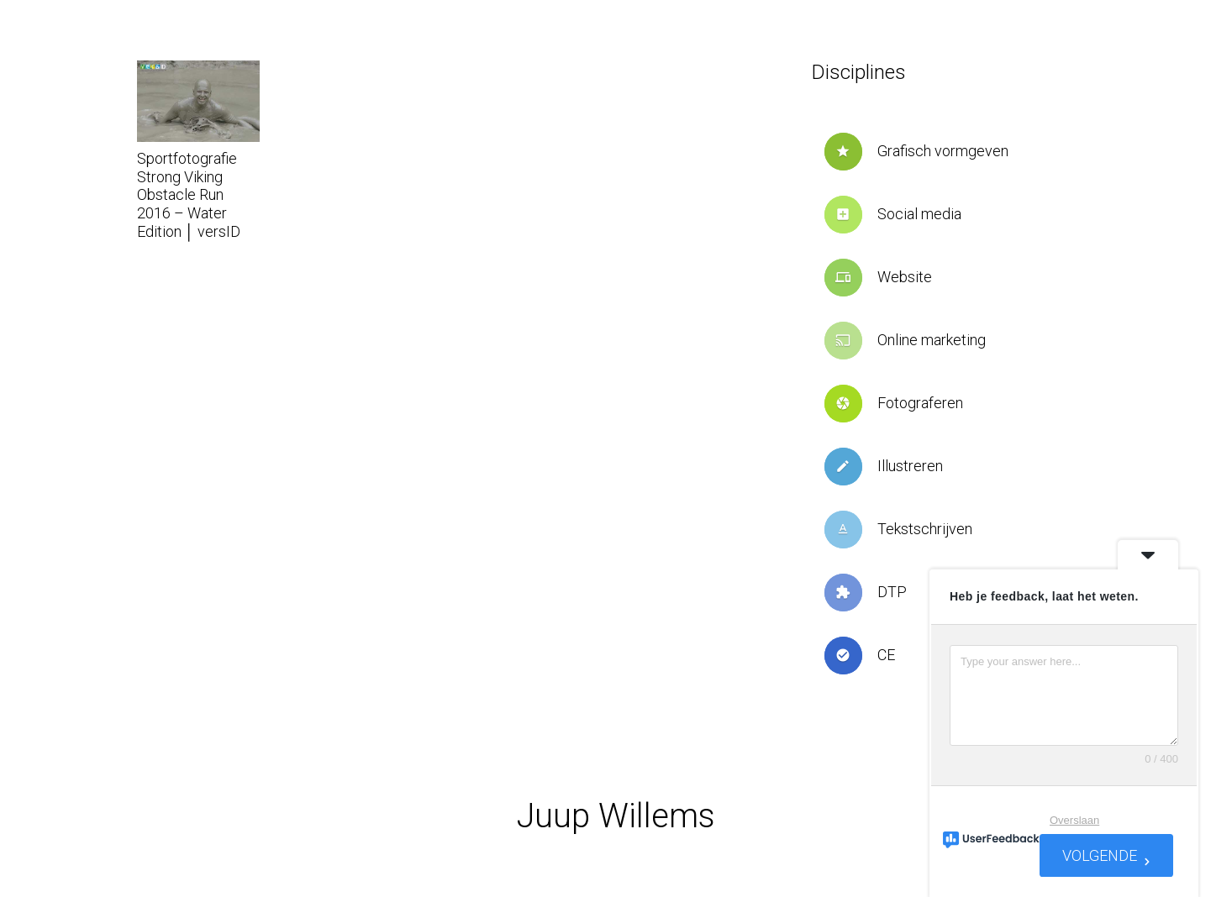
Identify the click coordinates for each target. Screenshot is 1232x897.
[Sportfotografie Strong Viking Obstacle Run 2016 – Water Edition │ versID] (198, 101)
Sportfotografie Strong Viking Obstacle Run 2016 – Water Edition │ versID (188, 194)
